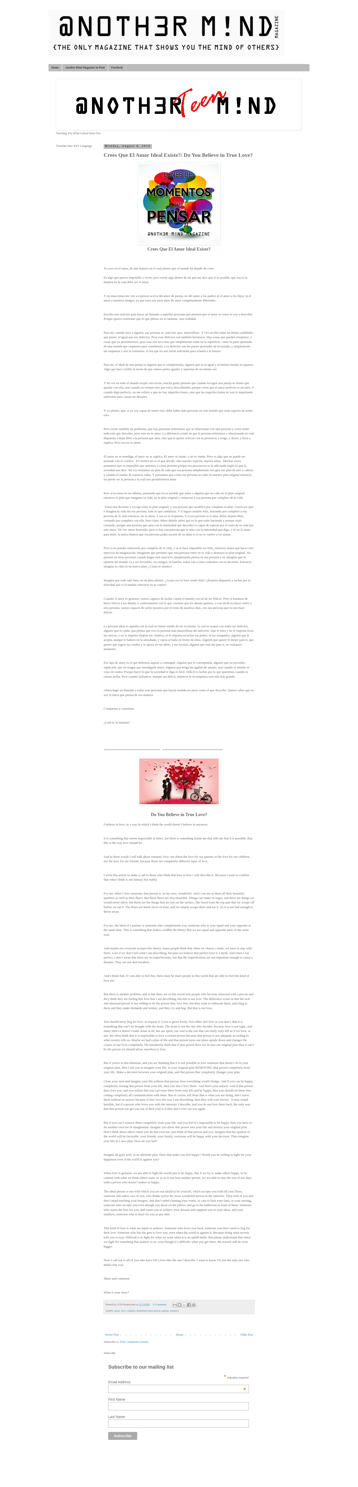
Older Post (246, 1334)
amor (117, 1310)
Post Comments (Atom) (134, 1342)
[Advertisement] (162, 1459)
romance (174, 1310)
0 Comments (160, 1304)
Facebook (117, 67)
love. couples (128, 1310)
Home (55, 67)
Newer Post (112, 1334)
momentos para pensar (148, 1310)
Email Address (177, 1382)
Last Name (116, 1417)
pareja (165, 1310)
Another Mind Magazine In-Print (85, 67)
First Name (116, 1399)
